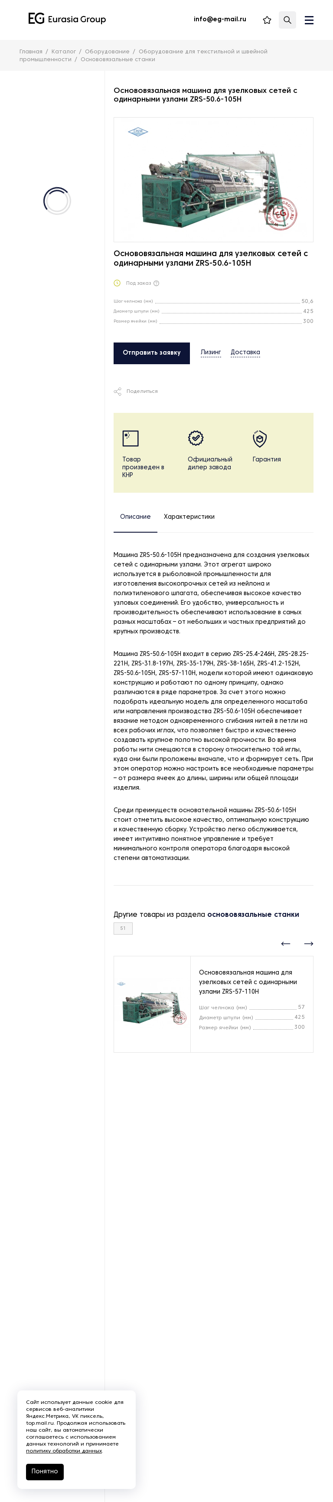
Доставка (245, 353)
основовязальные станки (253, 915)
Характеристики (189, 517)
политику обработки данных (64, 1451)
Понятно (45, 1472)
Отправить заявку (152, 353)
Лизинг (211, 353)
